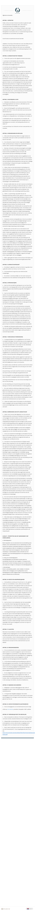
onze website (10, 709)
